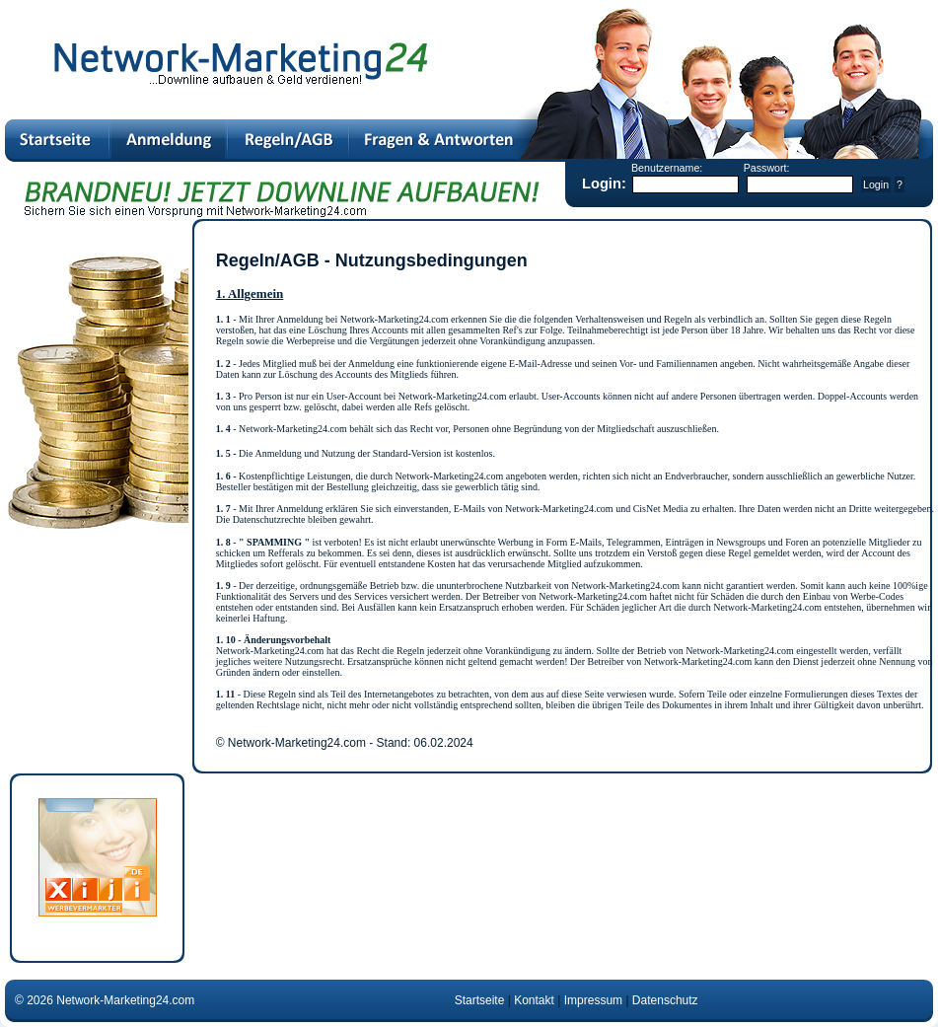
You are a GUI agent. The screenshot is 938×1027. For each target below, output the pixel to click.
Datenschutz (665, 1000)
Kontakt (534, 1000)
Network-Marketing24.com (126, 1000)
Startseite (480, 1000)
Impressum (593, 1000)
